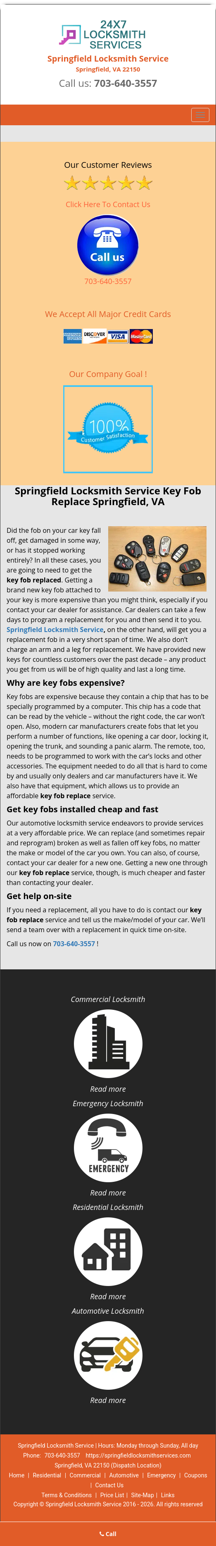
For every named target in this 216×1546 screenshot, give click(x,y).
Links (168, 1495)
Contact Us (109, 1485)
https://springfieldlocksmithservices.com (138, 1455)
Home (16, 1475)
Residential (47, 1475)
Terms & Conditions (66, 1495)
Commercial (85, 1475)
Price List (112, 1495)
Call (108, 1534)
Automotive (124, 1475)
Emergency (161, 1475)
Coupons (195, 1475)
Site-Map (142, 1495)
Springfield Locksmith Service (55, 629)
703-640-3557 (125, 83)
